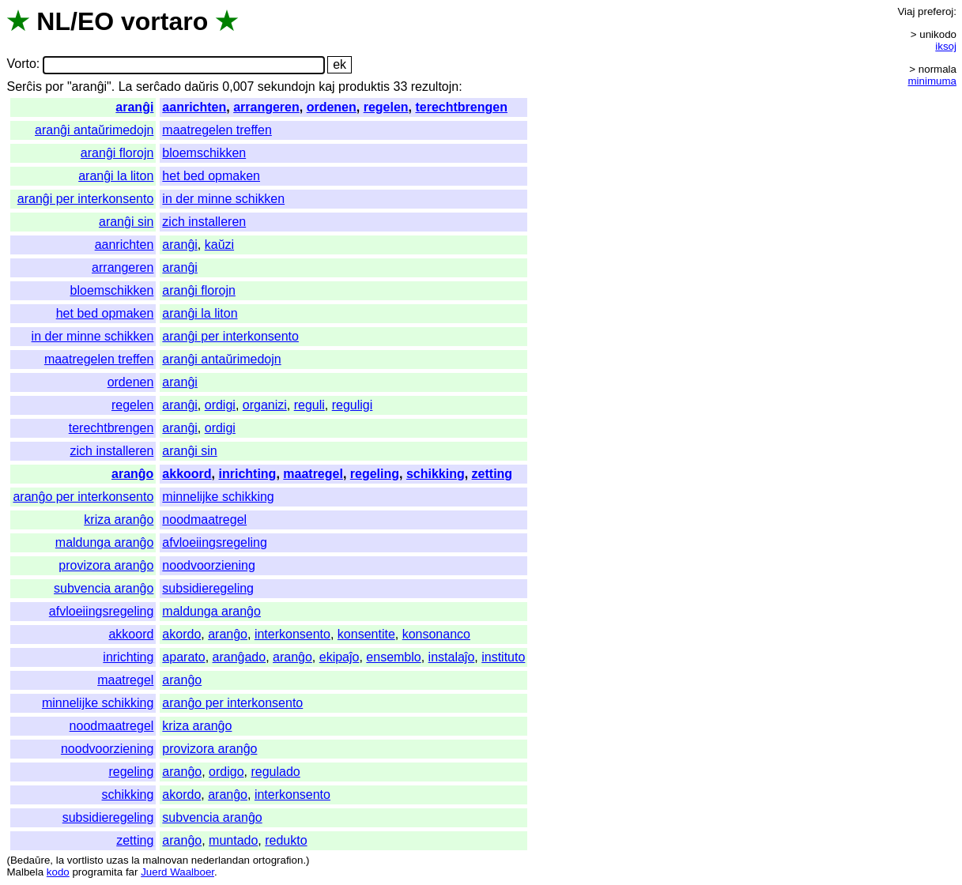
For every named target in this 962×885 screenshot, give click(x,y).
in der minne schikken (223, 198)
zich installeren (204, 221)
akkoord (186, 473)
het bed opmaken (211, 176)
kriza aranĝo (118, 519)
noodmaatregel (204, 519)
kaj (326, 86)
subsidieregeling (208, 588)
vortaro (164, 21)
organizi (265, 405)
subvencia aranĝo (103, 588)
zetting (492, 473)
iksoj (945, 46)
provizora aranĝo (105, 565)
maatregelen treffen (216, 130)
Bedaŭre (30, 860)
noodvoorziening (208, 565)
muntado (233, 840)
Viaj (906, 11)
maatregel (313, 473)
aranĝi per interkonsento (85, 198)
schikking (435, 473)
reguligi (352, 405)
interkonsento (292, 634)
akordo (181, 634)
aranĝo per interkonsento (83, 496)
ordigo (226, 771)
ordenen (332, 107)
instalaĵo (451, 657)
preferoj (935, 11)
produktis (364, 86)
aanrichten (194, 107)
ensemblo (393, 657)
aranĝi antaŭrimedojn (94, 130)
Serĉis (23, 86)
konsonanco (436, 634)
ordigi (220, 405)
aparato (183, 657)
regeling (374, 473)
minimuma (932, 81)
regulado (275, 771)
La (126, 86)
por (54, 86)
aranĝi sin (126, 221)
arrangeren (266, 107)
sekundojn (286, 86)
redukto (286, 840)
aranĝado (239, 657)
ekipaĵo (339, 657)
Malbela (24, 872)
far (132, 872)
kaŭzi (219, 244)
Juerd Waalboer (177, 872)
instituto (503, 657)
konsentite (366, 634)
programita (97, 872)
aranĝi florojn (117, 153)
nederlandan (220, 860)
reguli (309, 405)
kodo (58, 872)
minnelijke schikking (218, 496)
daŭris (201, 86)
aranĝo (132, 473)
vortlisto (85, 860)
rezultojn (434, 86)
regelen (386, 107)
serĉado (158, 86)
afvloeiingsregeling (214, 542)
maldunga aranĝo (104, 542)
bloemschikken (204, 153)
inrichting (248, 473)
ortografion (278, 860)
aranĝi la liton (115, 176)
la (60, 860)
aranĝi (134, 107)
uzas (117, 860)
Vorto (21, 64)
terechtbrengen (461, 107)
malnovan (165, 860)
